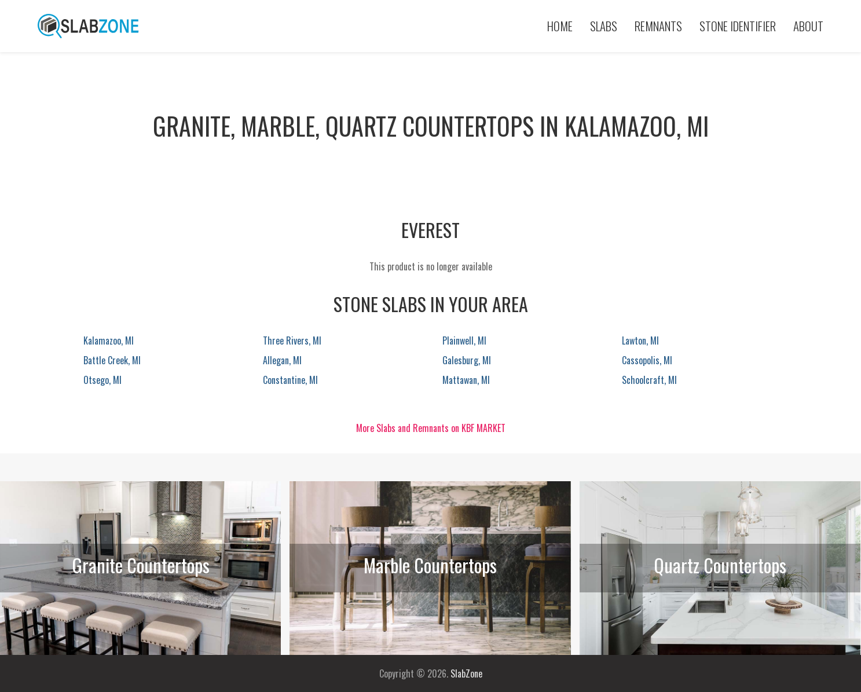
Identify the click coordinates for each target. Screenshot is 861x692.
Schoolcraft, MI (649, 380)
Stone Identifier (737, 26)
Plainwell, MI (464, 340)
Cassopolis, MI (647, 360)
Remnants (658, 26)
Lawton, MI (640, 340)
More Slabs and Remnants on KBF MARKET (430, 428)
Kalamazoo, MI (108, 340)
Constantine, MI (290, 380)
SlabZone (466, 673)
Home (560, 26)
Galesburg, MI (466, 360)
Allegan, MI (282, 360)
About (808, 26)
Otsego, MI (102, 380)
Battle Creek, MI (112, 360)
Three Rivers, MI (292, 340)
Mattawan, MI (466, 380)
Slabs (603, 26)
